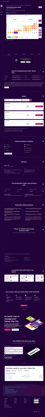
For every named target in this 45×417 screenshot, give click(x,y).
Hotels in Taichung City (9, 376)
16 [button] (14, 28)
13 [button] (8, 28)
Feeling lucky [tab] (20, 370)
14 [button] (10, 28)
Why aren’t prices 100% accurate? (24, 392)
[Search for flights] (1, 4)
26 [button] (28, 32)
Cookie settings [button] (6, 132)
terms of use (15, 359)
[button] (1, 1)
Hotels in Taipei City (27, 375)
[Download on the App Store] (28, 62)
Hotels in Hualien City (9, 377)
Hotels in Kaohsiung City (27, 376)
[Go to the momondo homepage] (6, 1)
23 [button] (14, 30)
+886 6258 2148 (8, 11)
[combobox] (14, 348)
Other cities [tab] (8, 370)
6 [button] (8, 26)
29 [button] (12, 32)
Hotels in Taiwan (16, 5)
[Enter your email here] (14, 353)
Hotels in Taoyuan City (9, 375)
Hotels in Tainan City (21, 5)
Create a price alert (37, 299)
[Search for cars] (1, 8)
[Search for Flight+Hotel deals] (1, 10)
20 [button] (8, 30)
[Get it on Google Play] (22, 62)
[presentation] (28, 62)
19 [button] (28, 30)
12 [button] (28, 28)
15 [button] (12, 28)
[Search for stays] (1, 6)
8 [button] (12, 26)
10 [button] (16, 26)
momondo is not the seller (24, 389)
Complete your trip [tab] (27, 370)
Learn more (26, 128)
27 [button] (8, 32)
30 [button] (14, 32)
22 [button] (12, 30)
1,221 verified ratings (13, 12)
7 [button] (10, 26)
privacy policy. (20, 359)
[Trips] (1, 12)
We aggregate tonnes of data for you (24, 391)
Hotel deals (7, 5)
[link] (24, 305)
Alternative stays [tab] (13, 370)
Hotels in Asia (11, 5)
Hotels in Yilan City (26, 377)
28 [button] (10, 32)
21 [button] (10, 30)
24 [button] (16, 30)
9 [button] (36, 26)
